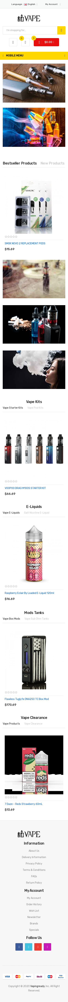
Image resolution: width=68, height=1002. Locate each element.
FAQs (34, 876)
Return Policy (34, 882)
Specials (34, 929)
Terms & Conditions (34, 870)
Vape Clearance (33, 723)
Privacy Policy (34, 863)
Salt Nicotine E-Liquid (36, 512)
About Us (34, 850)
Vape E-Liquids (11, 512)
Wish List (34, 910)
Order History (34, 904)
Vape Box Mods (11, 618)
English (24, 4)
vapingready (37, 986)
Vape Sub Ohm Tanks (36, 618)
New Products (52, 163)
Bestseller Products (20, 163)
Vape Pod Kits (35, 407)
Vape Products (11, 723)
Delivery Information (34, 857)
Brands (34, 923)
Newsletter (34, 917)
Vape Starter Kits (13, 407)
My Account (34, 898)
